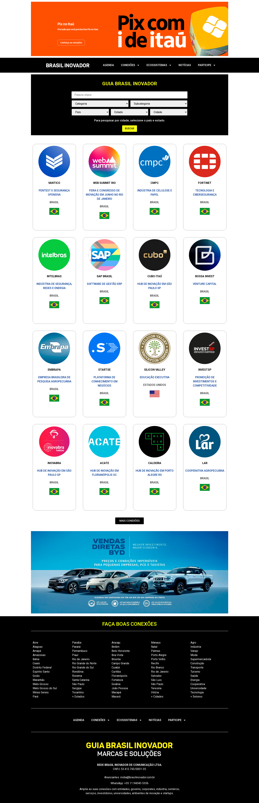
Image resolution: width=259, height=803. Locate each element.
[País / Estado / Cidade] (90, 112)
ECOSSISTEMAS (159, 65)
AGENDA (108, 65)
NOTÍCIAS (185, 65)
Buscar (129, 128)
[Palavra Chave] (129, 95)
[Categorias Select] (100, 103)
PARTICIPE (207, 65)
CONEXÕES (130, 65)
